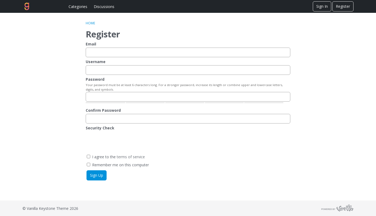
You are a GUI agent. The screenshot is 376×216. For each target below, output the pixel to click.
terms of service (131, 156)
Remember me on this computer (118, 164)
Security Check (100, 127)
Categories (78, 6)
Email (91, 44)
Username (96, 61)
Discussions (104, 6)
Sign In (322, 6)
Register (343, 6)
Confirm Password (103, 110)
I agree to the (116, 156)
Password (95, 79)
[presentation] (126, 142)
